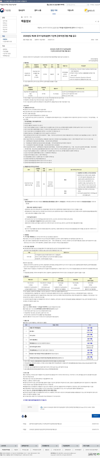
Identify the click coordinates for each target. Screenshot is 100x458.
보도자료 (5, 25)
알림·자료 (26, 17)
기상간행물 (5, 51)
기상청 (5, 10)
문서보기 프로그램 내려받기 (92, 449)
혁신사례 (5, 29)
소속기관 (3, 446)
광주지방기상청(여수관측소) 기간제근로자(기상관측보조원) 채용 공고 (64, 424)
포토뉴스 (5, 23)
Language (96, 4)
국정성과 (5, 31)
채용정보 (5, 39)
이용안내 (16, 449)
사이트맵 (92, 4)
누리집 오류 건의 (57, 449)
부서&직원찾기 (78, 449)
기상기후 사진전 (7, 53)
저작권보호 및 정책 (37, 449)
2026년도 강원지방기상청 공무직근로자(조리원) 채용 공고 (64, 429)
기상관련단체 (66, 446)
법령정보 (5, 49)
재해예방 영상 (6, 55)
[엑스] (26, 416)
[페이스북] (23, 416)
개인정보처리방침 (6, 449)
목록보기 (96, 416)
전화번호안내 (68, 449)
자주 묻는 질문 (25, 449)
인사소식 (5, 27)
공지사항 (5, 21)
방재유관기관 (25, 446)
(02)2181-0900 (28, 455)
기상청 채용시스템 (7, 41)
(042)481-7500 (36, 453)
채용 (31, 17)
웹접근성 (47, 449)
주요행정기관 (45, 446)
